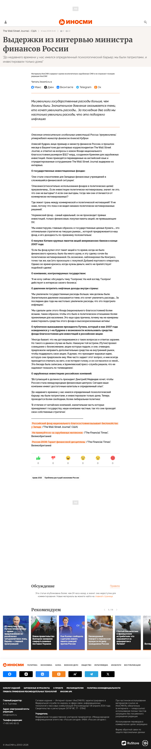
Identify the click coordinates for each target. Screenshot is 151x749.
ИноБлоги (116, 665)
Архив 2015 (37, 478)
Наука (58, 665)
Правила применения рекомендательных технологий (30, 692)
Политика (32, 665)
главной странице (104, 596)
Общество (86, 665)
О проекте (58, 688)
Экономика (46, 665)
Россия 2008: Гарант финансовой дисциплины (58, 442)
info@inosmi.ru (10, 715)
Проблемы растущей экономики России (62, 478)
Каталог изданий (11, 688)
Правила (115, 586)
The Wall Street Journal (16, 31)
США (34, 31)
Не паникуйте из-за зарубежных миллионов (57, 432)
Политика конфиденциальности (103, 688)
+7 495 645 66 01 (11, 723)
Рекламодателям (75, 688)
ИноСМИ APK (66, 692)
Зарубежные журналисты (37, 688)
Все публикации (132, 665)
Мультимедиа (101, 665)
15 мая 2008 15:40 (48, 31)
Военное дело (71, 665)
